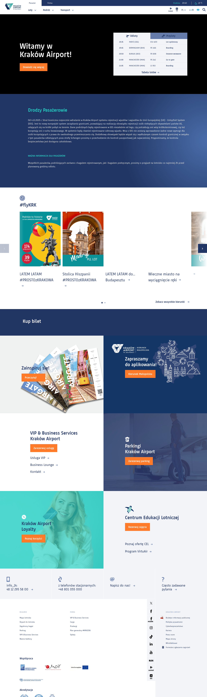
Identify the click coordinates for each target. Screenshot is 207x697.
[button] (102, 302)
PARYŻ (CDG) (134, 42)
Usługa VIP (37, 458)
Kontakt (35, 472)
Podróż (46, 10)
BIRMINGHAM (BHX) (137, 48)
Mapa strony (171, 639)
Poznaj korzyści (33, 538)
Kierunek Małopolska (140, 374)
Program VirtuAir (136, 551)
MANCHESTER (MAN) (137, 60)
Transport (65, 10)
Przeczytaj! (31, 377)
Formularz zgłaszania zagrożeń (178, 647)
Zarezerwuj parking (139, 461)
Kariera (168, 630)
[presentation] (4, 248)
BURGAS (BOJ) (134, 54)
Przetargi (73, 626)
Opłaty (72, 635)
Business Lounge (42, 465)
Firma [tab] (50, 3)
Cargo (72, 622)
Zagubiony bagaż (26, 626)
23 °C (198, 3)
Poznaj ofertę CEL (137, 544)
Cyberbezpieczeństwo (174, 626)
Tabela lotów (149, 72)
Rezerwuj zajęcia (137, 527)
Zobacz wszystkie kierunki (170, 301)
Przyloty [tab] (168, 36)
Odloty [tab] (132, 35)
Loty (30, 10)
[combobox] (183, 10)
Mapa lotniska (25, 618)
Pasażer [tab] (32, 3)
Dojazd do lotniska (27, 622)
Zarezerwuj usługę (44, 448)
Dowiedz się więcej (33, 67)
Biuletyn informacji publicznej (178, 617)
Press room (170, 635)
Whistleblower (171, 643)
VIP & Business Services (29, 635)
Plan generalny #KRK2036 (80, 630)
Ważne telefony (26, 639)
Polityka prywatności (174, 622)
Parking (23, 630)
